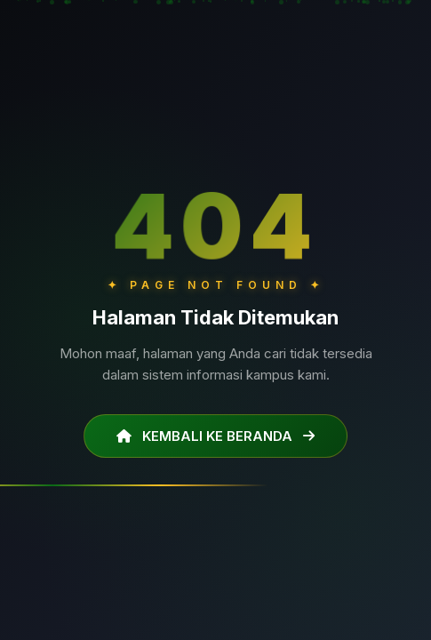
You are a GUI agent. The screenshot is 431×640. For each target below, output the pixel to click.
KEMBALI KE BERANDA (215, 436)
